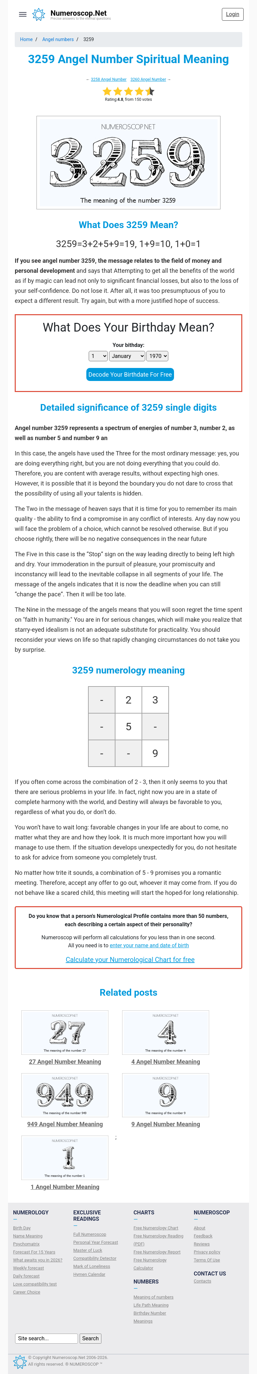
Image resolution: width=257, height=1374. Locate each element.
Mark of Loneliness (91, 1266)
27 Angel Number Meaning (65, 1061)
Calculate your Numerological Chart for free (130, 960)
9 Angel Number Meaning (165, 1124)
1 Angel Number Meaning (65, 1186)
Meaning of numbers (154, 1297)
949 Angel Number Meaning (65, 1124)
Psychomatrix (26, 1243)
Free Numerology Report (157, 1251)
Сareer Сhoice (26, 1292)
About (199, 1227)
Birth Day (21, 1227)
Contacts (202, 1281)
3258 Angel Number (108, 79)
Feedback (203, 1235)
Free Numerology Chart (156, 1227)
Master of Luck (87, 1250)
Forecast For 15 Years (34, 1251)
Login (232, 14)
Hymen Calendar (89, 1274)
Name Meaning (27, 1235)
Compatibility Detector (94, 1258)
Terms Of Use (207, 1259)
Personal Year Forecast (95, 1242)
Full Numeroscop (89, 1234)
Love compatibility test (35, 1284)
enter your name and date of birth (149, 945)
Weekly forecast (28, 1267)
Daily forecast (26, 1276)
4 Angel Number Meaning (165, 1061)
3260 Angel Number (148, 79)
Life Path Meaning (151, 1305)
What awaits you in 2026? (37, 1259)
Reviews (202, 1243)
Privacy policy (207, 1251)
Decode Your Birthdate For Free (130, 374)
